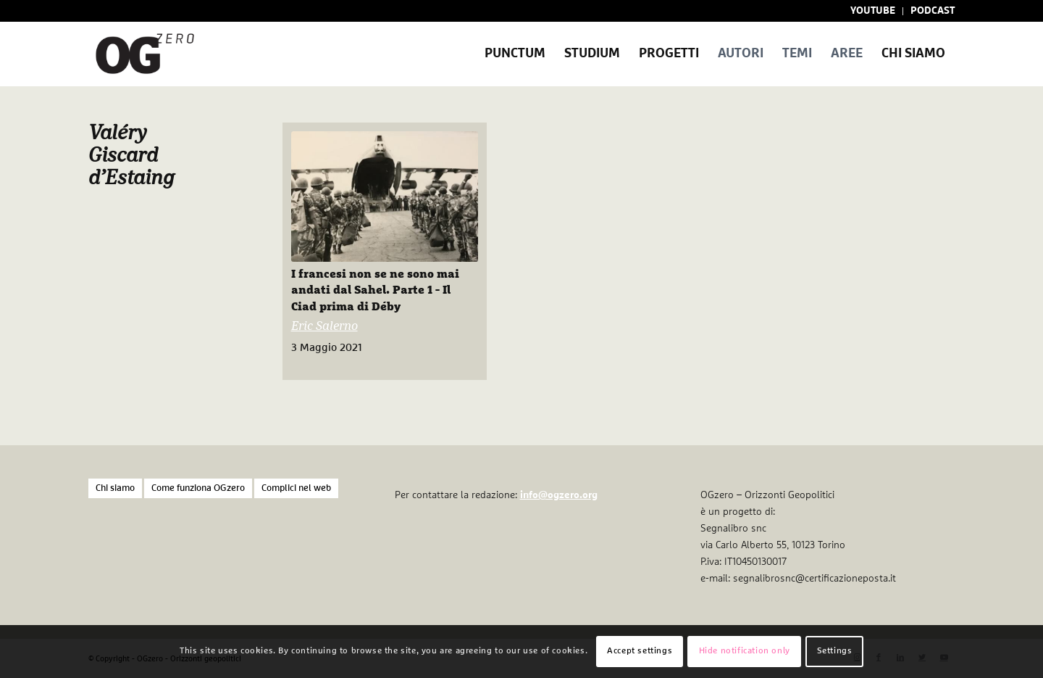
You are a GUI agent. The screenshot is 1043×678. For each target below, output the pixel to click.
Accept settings (639, 651)
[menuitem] (873, 11)
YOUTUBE (872, 11)
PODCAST (932, 11)
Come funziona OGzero (198, 488)
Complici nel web (296, 488)
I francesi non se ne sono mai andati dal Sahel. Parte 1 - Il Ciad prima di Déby (375, 290)
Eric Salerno (324, 327)
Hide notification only (744, 651)
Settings (835, 651)
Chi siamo (115, 488)
